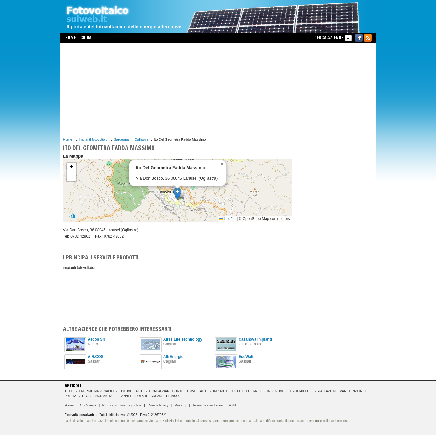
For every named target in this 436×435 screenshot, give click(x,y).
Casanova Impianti (255, 339)
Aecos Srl (96, 339)
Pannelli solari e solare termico (149, 396)
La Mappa (73, 156)
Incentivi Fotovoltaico (287, 391)
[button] (177, 193)
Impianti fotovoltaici (93, 139)
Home (70, 37)
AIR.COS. (96, 356)
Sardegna (121, 139)
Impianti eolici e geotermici (237, 391)
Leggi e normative (98, 396)
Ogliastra (141, 139)
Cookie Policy (158, 405)
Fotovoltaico (131, 391)
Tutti (69, 391)
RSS (232, 405)
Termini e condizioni (207, 405)
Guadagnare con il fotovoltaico (178, 391)
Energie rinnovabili (96, 391)
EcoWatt (246, 356)
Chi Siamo (88, 405)
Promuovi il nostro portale (121, 405)
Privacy (180, 405)
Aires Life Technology (182, 339)
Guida (86, 37)
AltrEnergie (173, 356)
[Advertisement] (177, 90)
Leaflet (227, 219)
